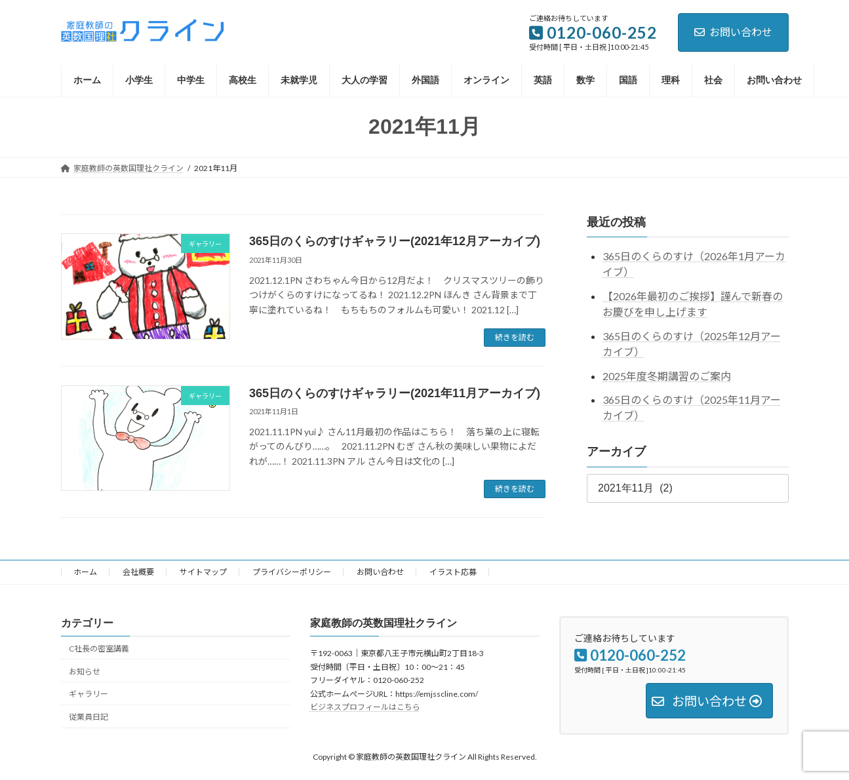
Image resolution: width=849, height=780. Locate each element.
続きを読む (514, 337)
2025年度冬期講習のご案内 (666, 375)
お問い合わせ (733, 32)
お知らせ (84, 671)
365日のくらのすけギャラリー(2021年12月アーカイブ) (394, 241)
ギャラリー (88, 694)
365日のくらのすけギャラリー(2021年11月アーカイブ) (394, 393)
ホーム (85, 572)
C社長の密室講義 (99, 648)
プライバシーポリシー (291, 572)
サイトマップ (203, 572)
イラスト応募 (453, 572)
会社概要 (138, 572)
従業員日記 (88, 717)
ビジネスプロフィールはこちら (365, 707)
